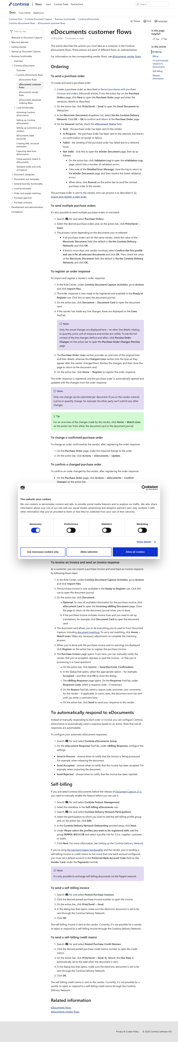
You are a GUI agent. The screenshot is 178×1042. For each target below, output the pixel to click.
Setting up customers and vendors (28, 129)
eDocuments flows (28, 79)
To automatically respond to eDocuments (160, 63)
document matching (88, 632)
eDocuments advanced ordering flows (30, 101)
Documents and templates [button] (25, 179)
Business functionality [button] (20, 56)
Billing (155, 56)
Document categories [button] (23, 174)
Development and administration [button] (26, 207)
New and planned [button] (18, 42)
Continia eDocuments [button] (23, 65)
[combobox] (26, 31)
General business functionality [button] (27, 183)
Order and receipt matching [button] (26, 193)
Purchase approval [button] (22, 197)
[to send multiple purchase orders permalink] (97, 205)
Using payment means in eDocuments (28, 160)
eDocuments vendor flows (29, 94)
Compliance (17, 211)
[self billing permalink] (74, 784)
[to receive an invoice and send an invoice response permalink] (121, 562)
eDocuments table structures (25, 137)
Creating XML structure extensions (27, 145)
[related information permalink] (93, 1000)
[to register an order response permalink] (92, 271)
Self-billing (158, 71)
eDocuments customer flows (30, 86)
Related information (158, 77)
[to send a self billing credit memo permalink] (99, 937)
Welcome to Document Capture (26, 37)
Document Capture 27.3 (128, 791)
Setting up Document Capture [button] (24, 51)
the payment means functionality (85, 849)
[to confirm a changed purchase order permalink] (103, 464)
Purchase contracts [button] (22, 202)
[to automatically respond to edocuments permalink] (136, 712)
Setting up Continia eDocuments (25, 121)
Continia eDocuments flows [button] (28, 74)
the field (106, 124)
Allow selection (89, 551)
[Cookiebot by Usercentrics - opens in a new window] (144, 487)
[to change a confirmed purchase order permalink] (105, 437)
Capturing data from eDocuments (26, 153)
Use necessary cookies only (43, 551)
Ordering (157, 51)
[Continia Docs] (19, 4)
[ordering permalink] (70, 66)
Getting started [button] (17, 46)
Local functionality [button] (24, 107)
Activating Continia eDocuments (25, 114)
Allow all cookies (135, 551)
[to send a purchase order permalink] (86, 76)
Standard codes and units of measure (28, 168)
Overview (18, 60)
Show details (144, 542)
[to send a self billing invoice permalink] (91, 888)
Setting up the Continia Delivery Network (120, 843)
